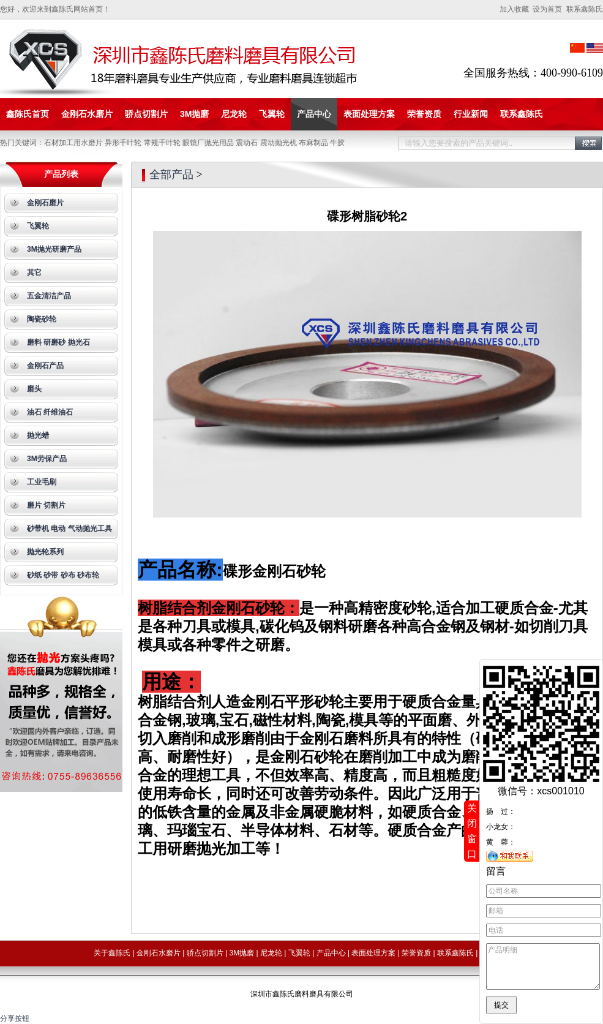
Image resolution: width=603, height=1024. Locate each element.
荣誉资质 (424, 114)
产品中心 (314, 114)
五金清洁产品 (49, 296)
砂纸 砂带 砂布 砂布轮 (63, 575)
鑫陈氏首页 (27, 114)
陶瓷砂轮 (41, 319)
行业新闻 (471, 114)
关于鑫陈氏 (112, 953)
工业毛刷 (41, 482)
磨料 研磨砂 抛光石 (58, 342)
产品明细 (543, 962)
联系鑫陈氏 (521, 114)
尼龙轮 (234, 114)
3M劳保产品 (47, 458)
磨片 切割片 (46, 505)
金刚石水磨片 (87, 114)
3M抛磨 (194, 114)
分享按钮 (14, 1018)
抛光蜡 (38, 435)
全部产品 (171, 174)
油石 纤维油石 (50, 412)
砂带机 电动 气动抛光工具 (69, 528)
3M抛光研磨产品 (54, 249)
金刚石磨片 (45, 202)
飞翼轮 (272, 114)
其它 (34, 272)
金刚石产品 (45, 365)
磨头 (34, 389)
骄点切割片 (146, 114)
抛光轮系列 (45, 552)
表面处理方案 (369, 114)
